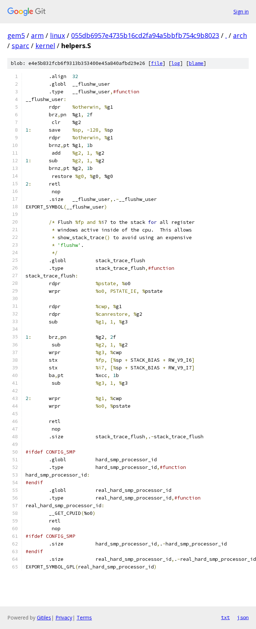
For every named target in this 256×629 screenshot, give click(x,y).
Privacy (63, 617)
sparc (20, 45)
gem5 (16, 35)
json (243, 617)
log (175, 63)
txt (225, 617)
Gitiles (44, 617)
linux (57, 35)
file (157, 63)
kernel (45, 45)
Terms (84, 617)
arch (240, 35)
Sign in (241, 11)
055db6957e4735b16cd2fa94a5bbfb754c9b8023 (145, 35)
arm (37, 35)
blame (196, 63)
